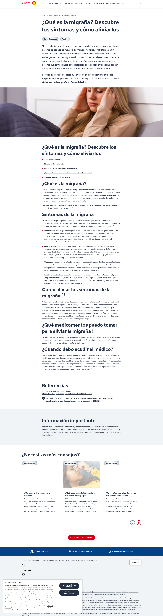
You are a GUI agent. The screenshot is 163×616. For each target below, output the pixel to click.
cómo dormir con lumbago (98, 594)
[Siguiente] (139, 522)
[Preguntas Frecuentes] (31, 565)
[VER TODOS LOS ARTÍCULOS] (81, 537)
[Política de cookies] (69, 560)
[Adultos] (65, 39)
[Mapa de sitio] (97, 560)
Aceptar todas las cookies (69, 586)
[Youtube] (23, 574)
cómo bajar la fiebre (122, 592)
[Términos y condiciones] (31, 560)
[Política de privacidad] (51, 560)
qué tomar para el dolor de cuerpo (104, 592)
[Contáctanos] (84, 560)
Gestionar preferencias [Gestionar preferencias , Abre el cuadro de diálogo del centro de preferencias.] (69, 592)
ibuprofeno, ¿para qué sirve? (116, 594)
